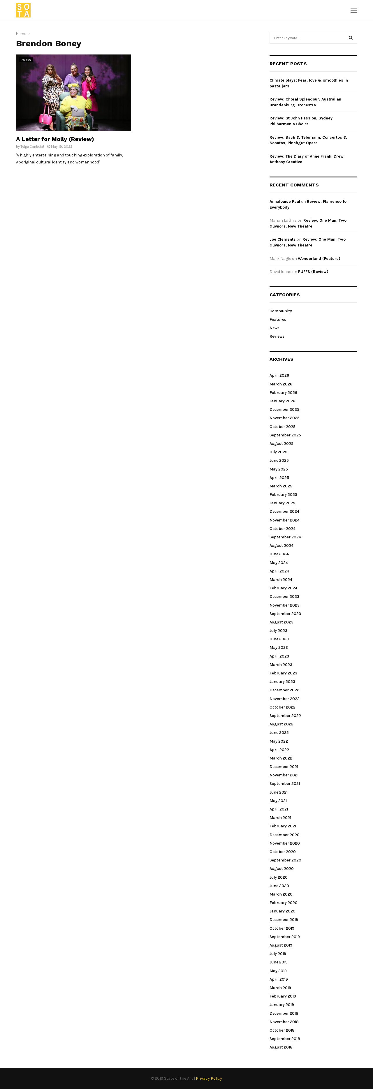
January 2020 (282, 911)
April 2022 (279, 749)
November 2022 (285, 698)
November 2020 (285, 843)
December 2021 (284, 766)
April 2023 (279, 656)
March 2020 (281, 894)
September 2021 (285, 783)
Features (278, 319)
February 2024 (283, 588)
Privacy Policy (209, 1078)
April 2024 (279, 571)
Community (281, 311)
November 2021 (284, 775)
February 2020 (284, 902)
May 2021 (278, 800)
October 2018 (282, 1030)
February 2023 (283, 673)
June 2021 (279, 792)
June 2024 (279, 553)
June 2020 (279, 885)
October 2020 (283, 851)
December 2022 (284, 690)
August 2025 (281, 443)
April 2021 (279, 809)
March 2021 (280, 817)
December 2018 (284, 1013)
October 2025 (282, 426)
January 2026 (282, 401)
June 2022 (279, 732)
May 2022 (279, 741)
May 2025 (279, 469)
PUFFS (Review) (313, 271)
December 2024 (284, 511)
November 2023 (285, 605)
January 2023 (282, 681)
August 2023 (281, 622)
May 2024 (279, 562)
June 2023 (279, 639)
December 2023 (284, 596)
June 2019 (279, 962)
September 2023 (285, 613)
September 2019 (285, 936)
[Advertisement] (197, 95)
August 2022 (281, 724)
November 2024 (285, 520)
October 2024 (282, 528)
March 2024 (281, 579)
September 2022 (285, 715)
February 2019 (283, 996)
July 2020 (279, 877)
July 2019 (278, 953)
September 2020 (285, 860)
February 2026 (283, 392)
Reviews (25, 59)
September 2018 (285, 1038)
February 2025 (283, 494)
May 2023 (279, 647)
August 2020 (282, 868)
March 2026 (281, 384)
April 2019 (279, 979)
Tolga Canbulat (32, 147)
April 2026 (279, 375)
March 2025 (281, 486)
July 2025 (278, 452)
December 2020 (285, 834)
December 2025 (284, 409)
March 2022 (281, 758)
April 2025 (279, 477)
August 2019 (281, 945)
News (274, 327)
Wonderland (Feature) (319, 258)
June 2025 (279, 460)
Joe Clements (283, 239)
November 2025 (285, 417)
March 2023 (281, 664)
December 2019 (284, 919)
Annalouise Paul (285, 201)
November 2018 (284, 1021)
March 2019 (280, 987)
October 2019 (282, 928)
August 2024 (281, 545)
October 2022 (282, 707)
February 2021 (283, 826)
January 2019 (282, 1004)
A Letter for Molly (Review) (55, 138)
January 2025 (282, 503)
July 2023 (278, 630)
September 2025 (285, 435)
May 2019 (278, 970)
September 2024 (285, 537)
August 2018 (281, 1047)
